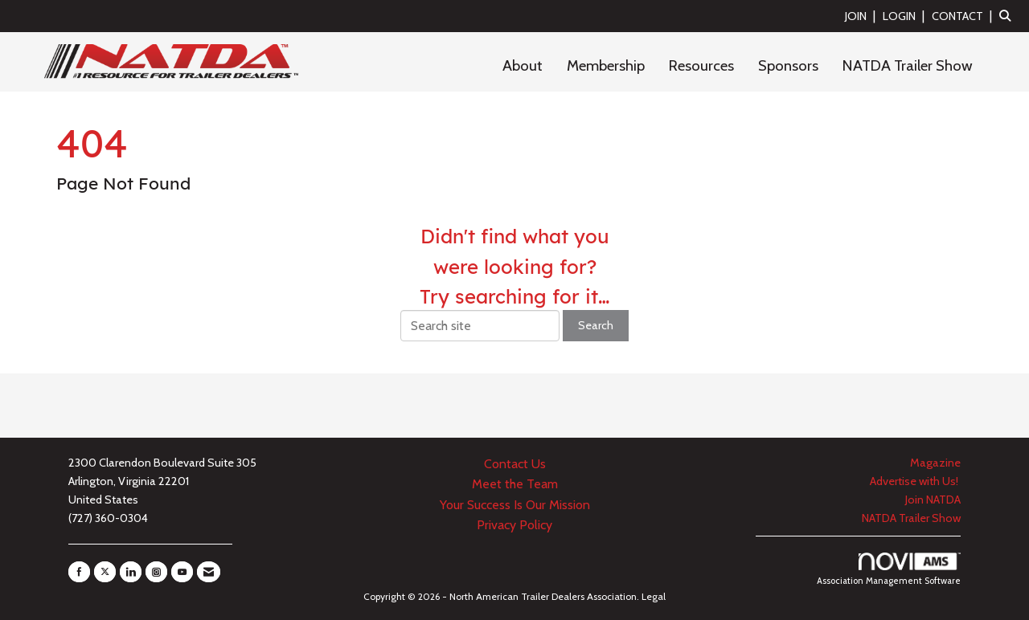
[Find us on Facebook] (79, 571)
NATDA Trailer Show (907, 65)
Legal (654, 596)
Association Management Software (889, 569)
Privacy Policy (514, 524)
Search (595, 325)
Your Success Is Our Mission (515, 504)
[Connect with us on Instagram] (156, 571)
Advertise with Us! (915, 481)
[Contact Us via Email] (208, 571)
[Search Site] (1008, 15)
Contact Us (515, 463)
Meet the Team (515, 484)
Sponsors (788, 65)
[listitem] (862, 15)
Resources (701, 65)
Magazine (935, 462)
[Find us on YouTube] (182, 571)
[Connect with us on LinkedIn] (130, 571)
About (522, 65)
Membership (606, 65)
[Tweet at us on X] (105, 571)
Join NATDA (933, 499)
